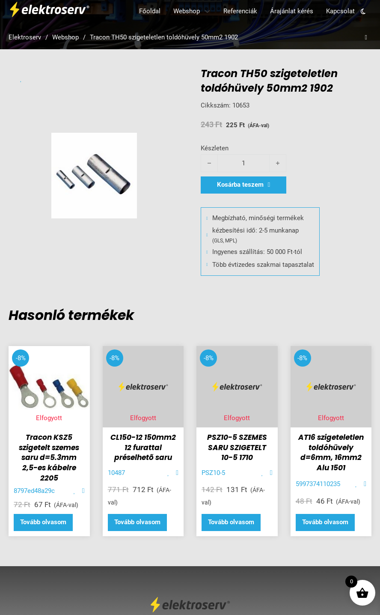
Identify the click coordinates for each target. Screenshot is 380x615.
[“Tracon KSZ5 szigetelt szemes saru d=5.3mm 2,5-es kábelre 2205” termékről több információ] (43, 522)
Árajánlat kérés (291, 11)
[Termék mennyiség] (243, 163)
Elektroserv (25, 37)
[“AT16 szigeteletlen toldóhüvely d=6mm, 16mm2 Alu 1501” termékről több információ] (325, 522)
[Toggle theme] (363, 11)
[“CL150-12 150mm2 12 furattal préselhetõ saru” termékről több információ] (137, 522)
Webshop (186, 11)
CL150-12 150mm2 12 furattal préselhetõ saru (143, 447)
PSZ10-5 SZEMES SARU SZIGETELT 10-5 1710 (237, 447)
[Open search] (366, 37)
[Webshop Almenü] (207, 11)
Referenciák (240, 11)
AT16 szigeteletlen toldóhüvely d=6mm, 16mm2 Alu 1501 (331, 452)
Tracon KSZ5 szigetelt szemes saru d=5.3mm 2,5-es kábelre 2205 (49, 457)
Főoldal (149, 11)
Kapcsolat (340, 11)
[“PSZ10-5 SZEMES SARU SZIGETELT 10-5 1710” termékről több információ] (231, 522)
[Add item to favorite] (21, 79)
